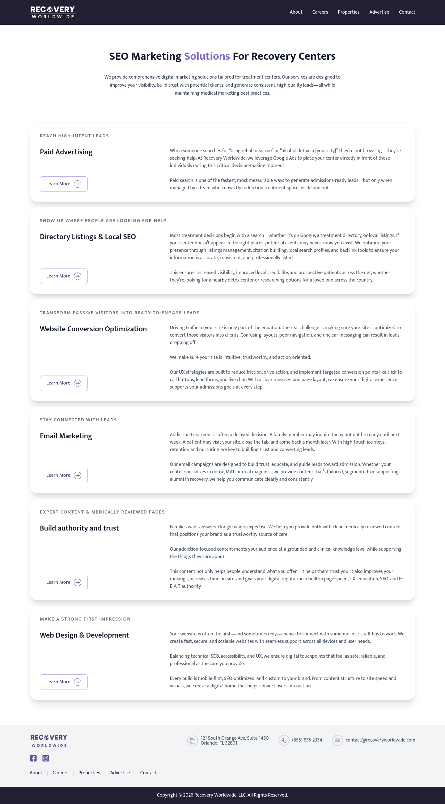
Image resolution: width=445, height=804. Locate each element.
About (296, 12)
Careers (320, 12)
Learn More (63, 184)
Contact (407, 12)
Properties (349, 12)
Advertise (379, 12)
